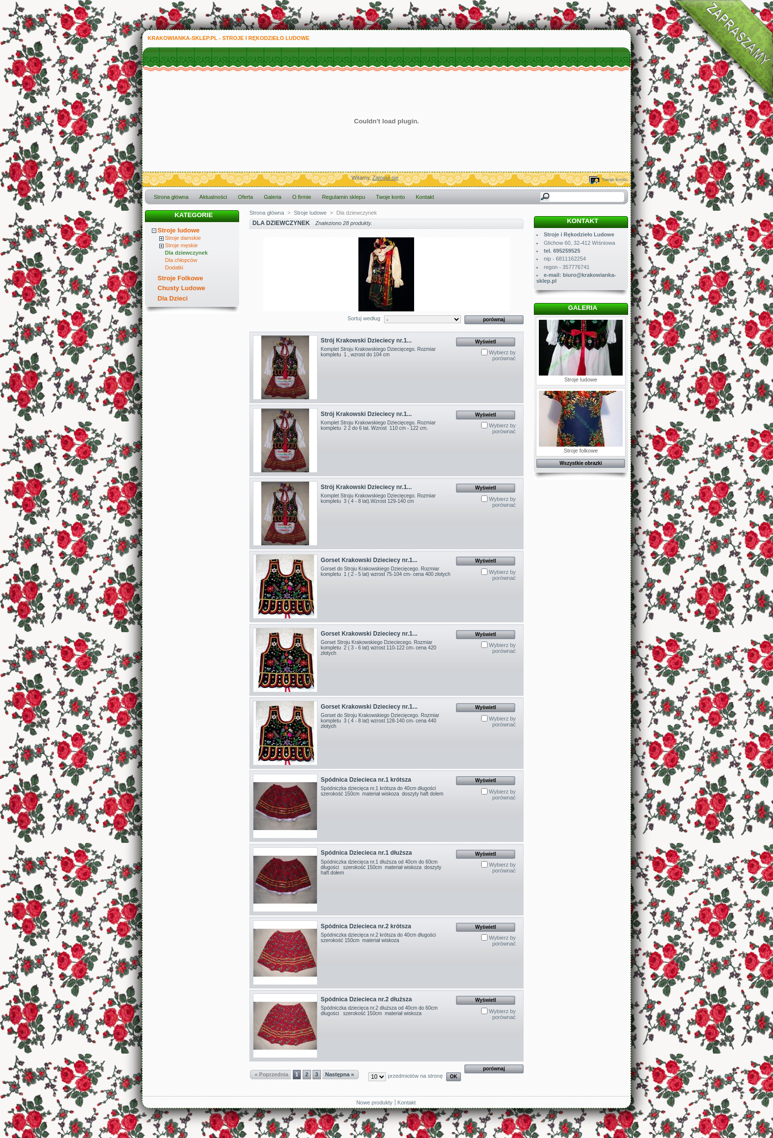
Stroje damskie (183, 238)
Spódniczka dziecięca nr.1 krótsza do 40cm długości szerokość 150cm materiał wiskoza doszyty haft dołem (382, 791)
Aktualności (213, 197)
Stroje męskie (181, 245)
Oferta (245, 197)
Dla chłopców (181, 260)
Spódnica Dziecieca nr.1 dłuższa (366, 852)
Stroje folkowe (581, 422)
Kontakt (425, 197)
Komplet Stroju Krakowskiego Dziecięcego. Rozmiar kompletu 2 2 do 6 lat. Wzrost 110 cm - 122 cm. (378, 425)
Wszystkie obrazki (581, 463)
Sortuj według (364, 318)
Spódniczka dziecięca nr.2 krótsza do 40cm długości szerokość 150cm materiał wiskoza (380, 937)
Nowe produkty (374, 1102)
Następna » (339, 1074)
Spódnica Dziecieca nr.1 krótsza (366, 779)
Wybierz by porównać (502, 355)
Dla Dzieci (173, 298)
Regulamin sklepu (343, 197)
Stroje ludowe (179, 230)
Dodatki (174, 267)
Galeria (272, 197)
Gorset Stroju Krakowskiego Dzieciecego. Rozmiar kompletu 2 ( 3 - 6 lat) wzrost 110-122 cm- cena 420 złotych (378, 648)
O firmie (302, 197)
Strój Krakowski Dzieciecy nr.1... (366, 340)
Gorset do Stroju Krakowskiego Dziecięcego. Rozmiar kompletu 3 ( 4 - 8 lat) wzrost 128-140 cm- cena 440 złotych (380, 721)
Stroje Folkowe (180, 278)
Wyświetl (485, 341)
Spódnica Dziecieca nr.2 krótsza (366, 926)
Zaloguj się (385, 178)
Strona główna (171, 197)
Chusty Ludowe (182, 288)
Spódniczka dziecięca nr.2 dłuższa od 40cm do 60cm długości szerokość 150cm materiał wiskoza (379, 1010)
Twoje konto (614, 179)
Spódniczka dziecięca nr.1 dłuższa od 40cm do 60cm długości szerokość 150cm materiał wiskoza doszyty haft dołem (381, 867)
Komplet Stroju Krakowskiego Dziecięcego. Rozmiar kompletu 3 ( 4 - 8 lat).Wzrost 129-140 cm (378, 498)
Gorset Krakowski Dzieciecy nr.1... (369, 560)
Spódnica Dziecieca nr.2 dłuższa (366, 999)
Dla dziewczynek (186, 253)
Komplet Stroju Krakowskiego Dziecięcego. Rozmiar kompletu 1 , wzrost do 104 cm (378, 351)
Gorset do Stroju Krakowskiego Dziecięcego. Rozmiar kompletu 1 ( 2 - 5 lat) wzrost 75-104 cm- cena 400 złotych (386, 571)
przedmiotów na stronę (415, 1076)
